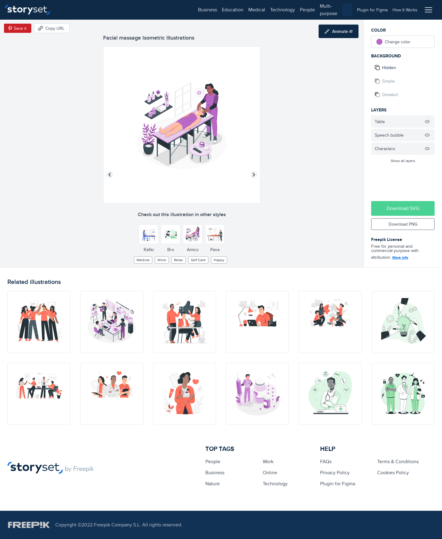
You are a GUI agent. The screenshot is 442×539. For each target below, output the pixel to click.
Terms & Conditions (398, 461)
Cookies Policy (393, 472)
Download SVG (403, 208)
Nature (212, 483)
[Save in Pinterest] (18, 28)
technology (144, 9)
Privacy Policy (335, 472)
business (69, 9)
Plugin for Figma (337, 483)
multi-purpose (196, 9)
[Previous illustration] (109, 174)
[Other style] (148, 234)
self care (198, 259)
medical (118, 9)
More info (400, 257)
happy (219, 259)
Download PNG (403, 224)
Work (161, 259)
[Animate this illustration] (339, 31)
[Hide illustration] (427, 121)
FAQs (326, 461)
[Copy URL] (52, 28)
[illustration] (38, 322)
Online (270, 472)
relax (178, 259)
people (169, 9)
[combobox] (284, 10)
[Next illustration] (254, 174)
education (94, 9)
